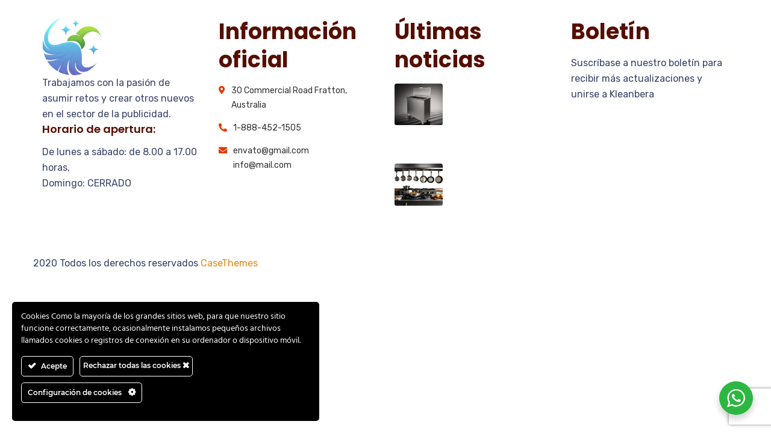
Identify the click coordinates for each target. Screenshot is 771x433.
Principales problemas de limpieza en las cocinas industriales (502, 108)
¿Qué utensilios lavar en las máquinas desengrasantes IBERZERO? (493, 196)
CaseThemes (229, 263)
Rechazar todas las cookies (136, 365)
